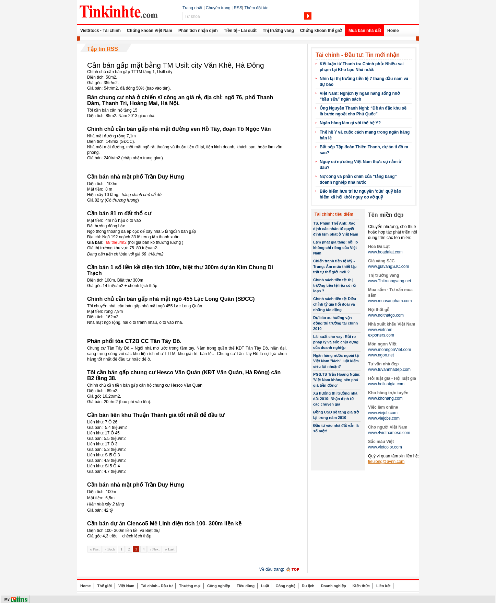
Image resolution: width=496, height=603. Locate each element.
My (7, 599)
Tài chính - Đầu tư (157, 586)
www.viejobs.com (384, 418)
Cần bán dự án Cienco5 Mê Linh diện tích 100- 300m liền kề (164, 523)
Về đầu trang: (271, 569)
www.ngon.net (381, 355)
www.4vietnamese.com (389, 432)
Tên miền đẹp (385, 215)
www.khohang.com (385, 398)
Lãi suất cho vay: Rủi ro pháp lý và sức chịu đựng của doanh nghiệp (335, 342)
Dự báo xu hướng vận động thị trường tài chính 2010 (335, 323)
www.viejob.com (383, 412)
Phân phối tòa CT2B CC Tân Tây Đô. (134, 341)
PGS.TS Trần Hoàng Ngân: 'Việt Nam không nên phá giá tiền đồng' (337, 379)
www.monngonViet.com (389, 349)
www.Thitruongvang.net (389, 280)
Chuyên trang (218, 7)
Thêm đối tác (256, 7)
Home (393, 30)
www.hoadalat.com (385, 252)
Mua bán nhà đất (365, 30)
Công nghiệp (218, 586)
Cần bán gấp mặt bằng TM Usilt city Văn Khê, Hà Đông (175, 65)
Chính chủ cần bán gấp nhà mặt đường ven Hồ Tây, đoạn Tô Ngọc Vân (179, 129)
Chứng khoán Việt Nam (149, 30)
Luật (265, 586)
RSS (238, 7)
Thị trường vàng (278, 30)
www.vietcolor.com (385, 447)
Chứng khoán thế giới (321, 30)
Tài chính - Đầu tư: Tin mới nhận (358, 55)
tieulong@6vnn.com (386, 461)
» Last (169, 549)
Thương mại (190, 586)
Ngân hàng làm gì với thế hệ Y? (350, 123)
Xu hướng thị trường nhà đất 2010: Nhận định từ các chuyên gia (335, 398)
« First (94, 549)
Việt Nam (126, 586)
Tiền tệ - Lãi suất (240, 30)
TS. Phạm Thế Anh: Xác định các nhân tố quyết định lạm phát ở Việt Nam (335, 228)
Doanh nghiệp (333, 586)
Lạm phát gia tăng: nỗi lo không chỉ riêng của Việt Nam (335, 247)
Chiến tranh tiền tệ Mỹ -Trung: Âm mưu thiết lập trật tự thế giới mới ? (335, 266)
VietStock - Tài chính (100, 30)
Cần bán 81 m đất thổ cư (119, 213)
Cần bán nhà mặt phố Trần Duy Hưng (135, 177)
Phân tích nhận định (198, 30)
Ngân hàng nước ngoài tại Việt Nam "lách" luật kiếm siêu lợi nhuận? (336, 360)
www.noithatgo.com (386, 315)
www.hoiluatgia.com (386, 384)
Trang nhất (192, 7)
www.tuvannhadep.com (389, 369)
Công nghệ (285, 586)
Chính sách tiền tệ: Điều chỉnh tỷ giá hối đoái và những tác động (334, 304)
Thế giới (104, 586)
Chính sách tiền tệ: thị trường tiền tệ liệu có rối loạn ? (334, 285)
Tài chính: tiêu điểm (334, 214)
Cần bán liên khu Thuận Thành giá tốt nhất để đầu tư (156, 415)
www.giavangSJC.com (388, 266)
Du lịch (308, 586)
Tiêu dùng (246, 586)
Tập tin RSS (102, 49)
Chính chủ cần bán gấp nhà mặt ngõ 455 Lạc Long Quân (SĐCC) (171, 299)
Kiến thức (361, 586)
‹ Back (110, 549)
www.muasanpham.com (390, 300)
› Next (155, 549)
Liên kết (383, 586)
